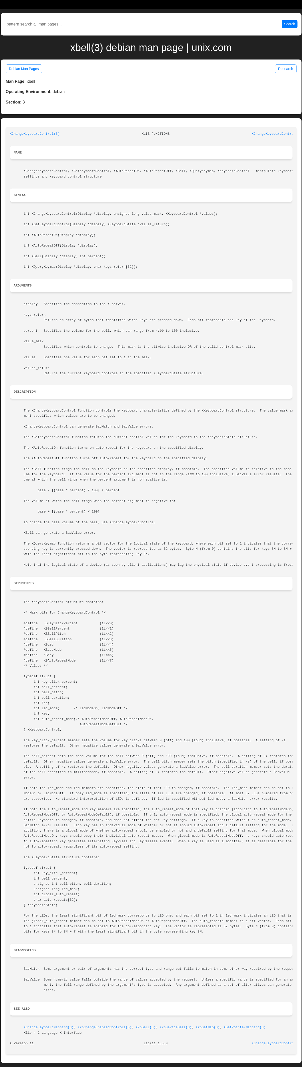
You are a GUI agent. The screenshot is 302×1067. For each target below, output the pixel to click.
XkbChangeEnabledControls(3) (105, 1027)
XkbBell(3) (146, 1027)
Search (289, 24)
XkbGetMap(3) (208, 1027)
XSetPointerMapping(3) (245, 1027)
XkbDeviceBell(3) (176, 1027)
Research (285, 69)
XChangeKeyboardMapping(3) (49, 1027)
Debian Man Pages (24, 69)
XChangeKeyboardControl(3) (35, 134)
